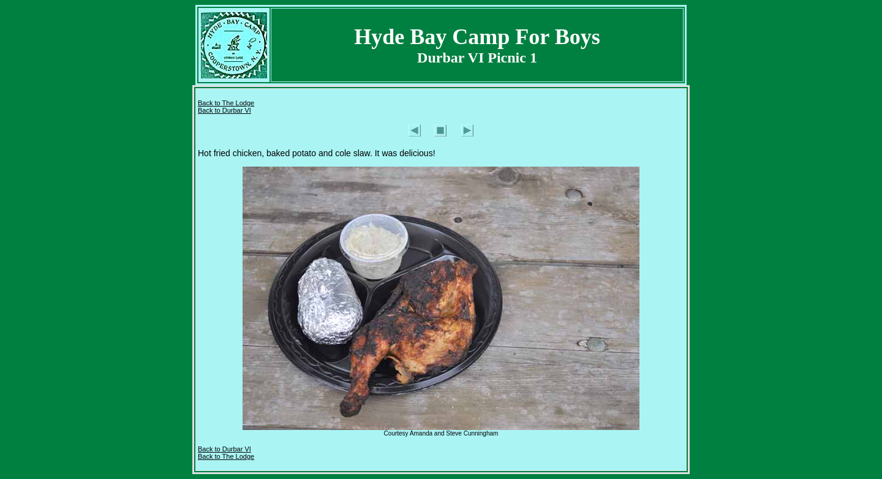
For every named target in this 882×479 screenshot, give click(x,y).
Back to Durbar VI (224, 110)
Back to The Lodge (226, 103)
